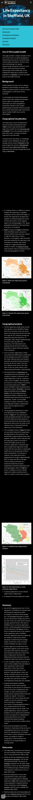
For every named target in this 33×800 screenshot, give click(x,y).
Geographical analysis (9, 38)
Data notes (5, 44)
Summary (5, 41)
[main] (16, 13)
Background (6, 32)
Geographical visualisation (10, 35)
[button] (2, 2)
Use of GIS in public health (10, 29)
